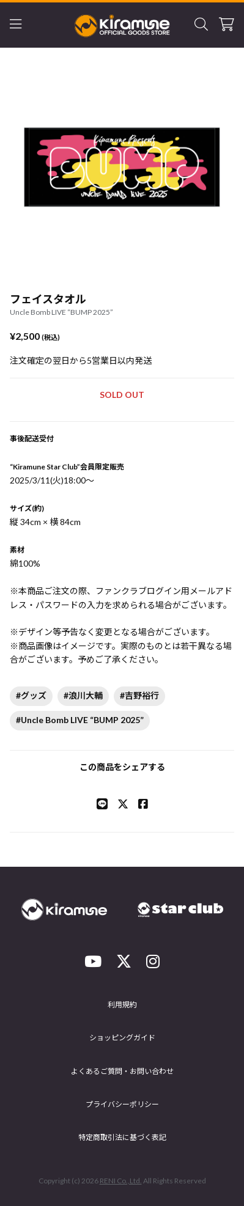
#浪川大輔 (83, 695)
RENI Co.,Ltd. (121, 1180)
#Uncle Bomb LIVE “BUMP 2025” (80, 720)
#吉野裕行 (139, 695)
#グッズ (31, 695)
